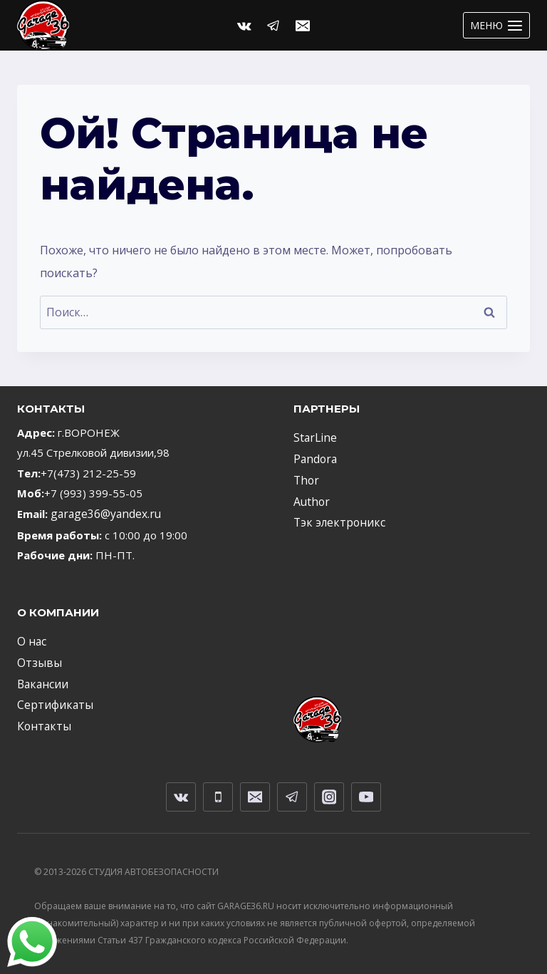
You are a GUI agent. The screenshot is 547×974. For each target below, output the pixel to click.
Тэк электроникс (335, 519)
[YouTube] (366, 792)
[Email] (302, 25)
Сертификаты (52, 701)
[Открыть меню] (496, 25)
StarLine (313, 437)
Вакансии (41, 681)
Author (309, 499)
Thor (305, 478)
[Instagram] (329, 792)
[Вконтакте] (244, 25)
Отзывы (37, 660)
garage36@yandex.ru (103, 514)
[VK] (181, 792)
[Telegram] (273, 25)
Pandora (314, 458)
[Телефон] (218, 792)
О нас (31, 640)
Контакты (41, 722)
